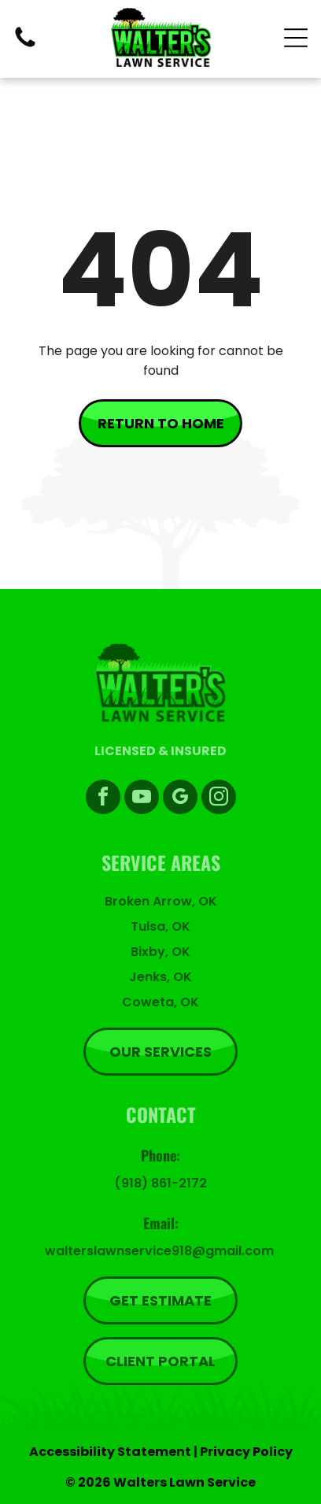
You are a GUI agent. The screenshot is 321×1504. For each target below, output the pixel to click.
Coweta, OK (160, 1002)
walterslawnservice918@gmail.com (159, 1251)
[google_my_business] (180, 799)
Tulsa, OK (160, 926)
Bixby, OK (160, 952)
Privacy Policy (246, 1452)
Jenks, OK (160, 977)
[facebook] (103, 799)
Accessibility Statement (110, 1452)
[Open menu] (296, 38)
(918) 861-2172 (160, 1183)
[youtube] (141, 799)
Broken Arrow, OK (161, 901)
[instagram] (218, 799)
